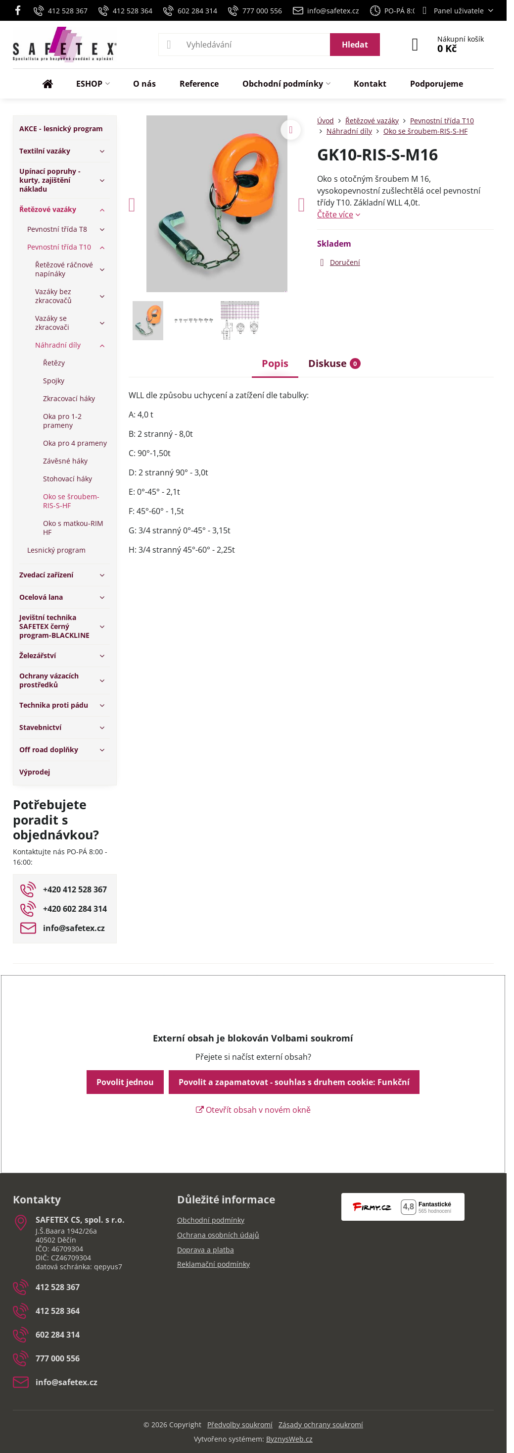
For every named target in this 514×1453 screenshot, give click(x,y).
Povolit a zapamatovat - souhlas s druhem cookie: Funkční (294, 1082)
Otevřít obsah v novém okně (253, 1109)
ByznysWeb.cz (289, 1439)
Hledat (355, 44)
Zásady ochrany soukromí (321, 1424)
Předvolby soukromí (240, 1424)
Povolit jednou (125, 1082)
